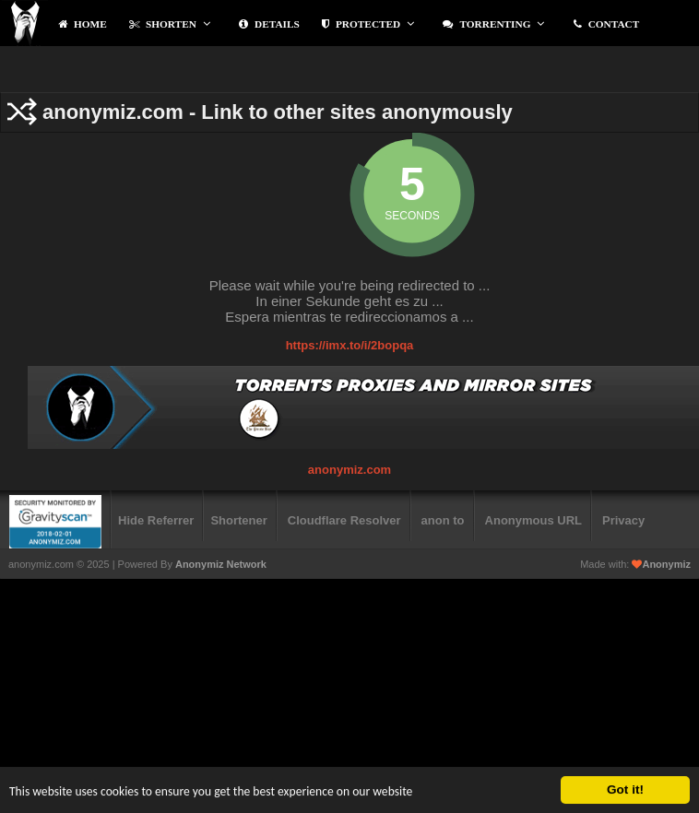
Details (269, 23)
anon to (443, 520)
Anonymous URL (533, 520)
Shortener (238, 520)
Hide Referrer (156, 520)
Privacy (623, 520)
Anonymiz (666, 564)
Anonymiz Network (221, 564)
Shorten (169, 23)
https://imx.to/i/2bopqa (350, 345)
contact (607, 23)
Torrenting (493, 23)
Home (82, 23)
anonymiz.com (349, 470)
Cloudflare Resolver (344, 520)
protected (368, 23)
